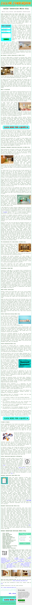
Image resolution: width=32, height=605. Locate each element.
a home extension (20, 561)
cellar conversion (11, 236)
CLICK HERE (28, 500)
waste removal (9, 564)
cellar (23, 15)
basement (24, 74)
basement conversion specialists (8, 246)
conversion (19, 79)
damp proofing (9, 567)
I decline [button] (23, 600)
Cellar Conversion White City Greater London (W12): (13, 14)
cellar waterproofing (14, 487)
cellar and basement (10, 120)
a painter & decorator (19, 559)
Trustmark (5, 212)
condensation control (5, 560)
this (12, 473)
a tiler (20, 560)
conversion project (26, 131)
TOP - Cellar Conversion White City (8, 587)
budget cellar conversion (19, 483)
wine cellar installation (12, 257)
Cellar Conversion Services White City (13, 531)
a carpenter (14, 562)
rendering (3, 562)
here (4, 465)
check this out (22, 467)
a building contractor (25, 564)
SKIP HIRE (10, 563)
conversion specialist (24, 495)
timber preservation (25, 563)
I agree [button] (19, 600)
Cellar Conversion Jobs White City (20, 580)
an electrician (28, 562)
